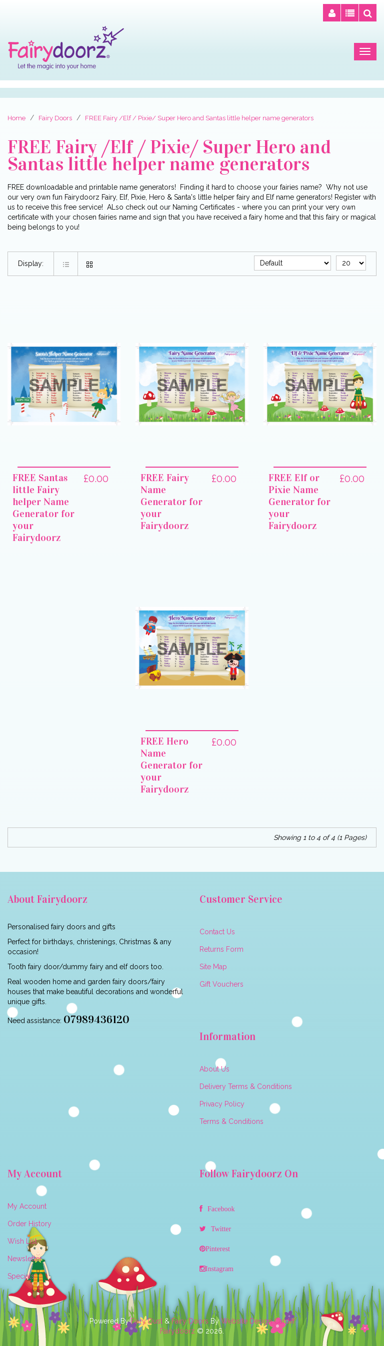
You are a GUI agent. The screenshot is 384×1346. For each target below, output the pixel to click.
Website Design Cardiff (258, 1321)
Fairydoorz (177, 1331)
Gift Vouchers (222, 984)
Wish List (22, 1241)
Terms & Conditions (232, 1121)
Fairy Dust (146, 1321)
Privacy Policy (222, 1104)
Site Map (213, 967)
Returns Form (222, 949)
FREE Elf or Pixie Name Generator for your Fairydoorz (299, 502)
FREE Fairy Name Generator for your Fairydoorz (171, 502)
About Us (215, 1069)
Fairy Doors (190, 1321)
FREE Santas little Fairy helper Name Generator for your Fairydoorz (43, 507)
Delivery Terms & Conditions (246, 1086)
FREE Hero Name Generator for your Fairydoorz (171, 765)
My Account (27, 1206)
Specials (21, 1276)
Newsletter (25, 1259)
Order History (30, 1224)
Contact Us (217, 932)
